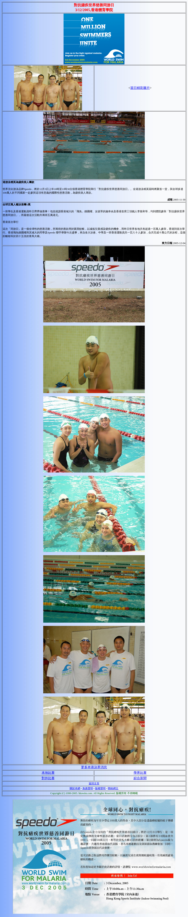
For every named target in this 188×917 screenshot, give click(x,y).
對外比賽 (48, 778)
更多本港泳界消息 (94, 767)
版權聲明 (100, 788)
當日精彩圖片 (140, 88)
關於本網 (75, 788)
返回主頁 (94, 783)
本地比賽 (48, 772)
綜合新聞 (140, 778)
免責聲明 (87, 788)
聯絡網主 (113, 788)
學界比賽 (140, 772)
